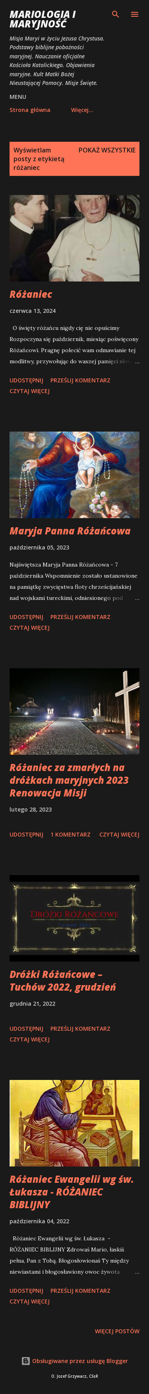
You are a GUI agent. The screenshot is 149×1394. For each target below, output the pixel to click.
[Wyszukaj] (115, 14)
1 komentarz (70, 834)
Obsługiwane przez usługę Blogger (74, 1361)
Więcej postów (117, 1331)
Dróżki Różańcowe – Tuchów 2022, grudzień (63, 980)
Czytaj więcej (30, 391)
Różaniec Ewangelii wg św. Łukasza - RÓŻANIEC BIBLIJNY (72, 1191)
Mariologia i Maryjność (42, 19)
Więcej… (82, 110)
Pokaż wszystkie (107, 150)
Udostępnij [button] (26, 380)
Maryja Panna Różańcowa (70, 530)
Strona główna (30, 110)
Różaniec (31, 294)
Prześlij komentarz (80, 380)
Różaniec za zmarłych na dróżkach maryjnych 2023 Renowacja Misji (69, 780)
